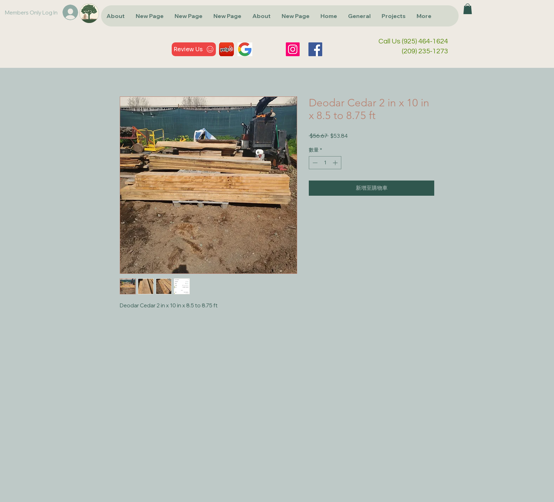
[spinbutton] (325, 162)
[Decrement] (314, 162)
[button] (467, 9)
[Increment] (335, 162)
